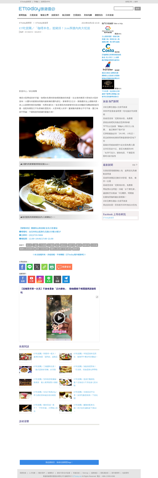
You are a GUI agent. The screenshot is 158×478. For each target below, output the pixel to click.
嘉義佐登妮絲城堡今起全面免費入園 (119, 145)
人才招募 (32, 473)
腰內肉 (79, 245)
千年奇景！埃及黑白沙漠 (110, 91)
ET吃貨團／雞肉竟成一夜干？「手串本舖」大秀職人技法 (46, 408)
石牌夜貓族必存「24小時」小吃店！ (119, 134)
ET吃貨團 (42, 245)
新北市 (29, 245)
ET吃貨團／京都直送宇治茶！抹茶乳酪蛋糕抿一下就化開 (86, 395)
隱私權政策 (104, 473)
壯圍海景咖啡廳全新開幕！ (115, 197)
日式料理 (94, 245)
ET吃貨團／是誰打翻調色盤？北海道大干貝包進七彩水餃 (86, 382)
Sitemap (85, 473)
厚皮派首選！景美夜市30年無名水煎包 (120, 205)
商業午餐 (72, 245)
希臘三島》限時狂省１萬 (110, 39)
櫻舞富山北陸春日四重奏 (110, 76)
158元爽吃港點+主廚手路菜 (115, 107)
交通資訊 (77, 15)
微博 (136, 2)
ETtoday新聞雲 (25, 2)
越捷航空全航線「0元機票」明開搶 (118, 193)
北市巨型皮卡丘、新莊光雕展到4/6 (118, 149)
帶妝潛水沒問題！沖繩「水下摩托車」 (120, 189)
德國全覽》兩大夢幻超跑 (110, 42)
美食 (57, 245)
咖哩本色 (63, 245)
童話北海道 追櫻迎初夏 (110, 73)
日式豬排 (51, 245)
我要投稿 (23, 473)
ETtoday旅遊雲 (108, 218)
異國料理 (86, 245)
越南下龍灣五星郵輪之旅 (110, 94)
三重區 (35, 245)
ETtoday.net (77, 476)
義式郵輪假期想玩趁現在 (110, 60)
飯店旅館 (66, 15)
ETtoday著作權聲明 (75, 254)
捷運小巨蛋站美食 (42, 249)
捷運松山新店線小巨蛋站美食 (60, 249)
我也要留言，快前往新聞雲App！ (59, 462)
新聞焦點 (23, 15)
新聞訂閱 (128, 2)
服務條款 (94, 473)
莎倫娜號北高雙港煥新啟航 (111, 55)
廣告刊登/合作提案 (63, 473)
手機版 (36, 2)
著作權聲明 (115, 473)
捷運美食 (76, 249)
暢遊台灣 (44, 15)
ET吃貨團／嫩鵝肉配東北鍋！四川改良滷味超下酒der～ (85, 408)
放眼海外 (55, 15)
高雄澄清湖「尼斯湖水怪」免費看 (118, 118)
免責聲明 (125, 473)
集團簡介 (51, 473)
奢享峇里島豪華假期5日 (110, 97)
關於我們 (41, 473)
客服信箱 (76, 473)
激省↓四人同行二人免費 (110, 57)
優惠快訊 (99, 15)
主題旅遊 (34, 15)
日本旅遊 (110, 15)
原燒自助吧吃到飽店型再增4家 (116, 122)
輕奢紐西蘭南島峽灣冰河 (110, 78)
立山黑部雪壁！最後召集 (110, 36)
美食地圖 (88, 15)
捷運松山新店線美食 (27, 249)
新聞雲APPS (45, 2)
